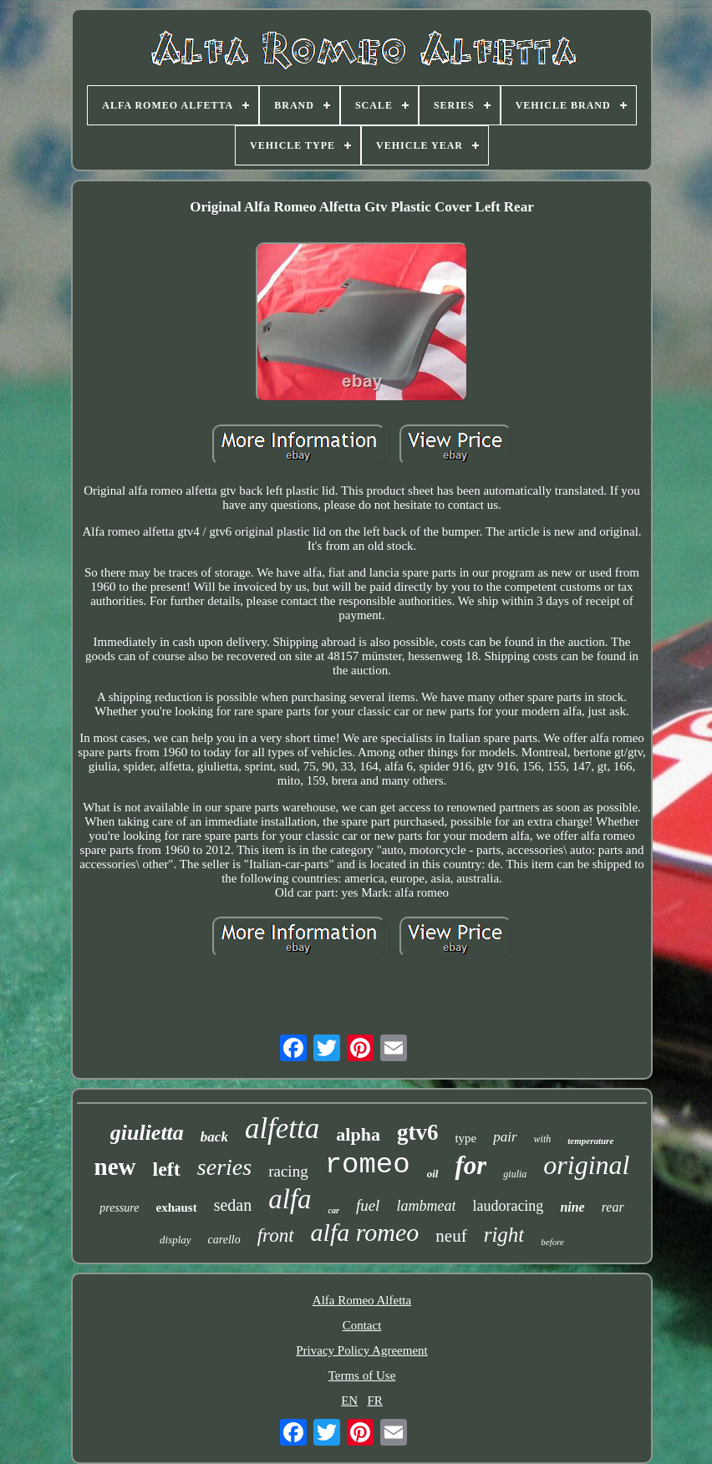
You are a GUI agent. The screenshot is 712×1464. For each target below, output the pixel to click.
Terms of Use (362, 1375)
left (167, 1169)
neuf (450, 1236)
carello (224, 1239)
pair (504, 1137)
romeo (367, 1165)
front (275, 1235)
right (504, 1234)
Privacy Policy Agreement (361, 1350)
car (333, 1210)
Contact (362, 1325)
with (543, 1139)
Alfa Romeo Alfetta (362, 1300)
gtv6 (418, 1132)
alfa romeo (365, 1232)
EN (349, 1400)
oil (433, 1173)
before (552, 1242)
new (115, 1166)
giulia (514, 1174)
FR (374, 1400)
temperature (590, 1141)
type (465, 1138)
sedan (233, 1205)
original (586, 1165)
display (175, 1239)
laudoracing (507, 1205)
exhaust (175, 1207)
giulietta (147, 1133)
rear (613, 1207)
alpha (358, 1134)
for (470, 1165)
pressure (119, 1208)
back (214, 1137)
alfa (289, 1199)
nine (572, 1207)
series (224, 1167)
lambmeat (425, 1205)
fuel (368, 1205)
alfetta (282, 1128)
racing (288, 1171)
